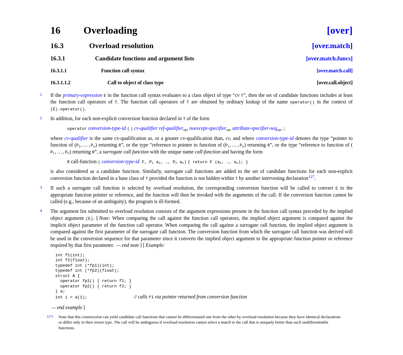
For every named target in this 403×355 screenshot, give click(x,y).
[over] (340, 30)
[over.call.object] (335, 82)
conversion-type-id (107, 128)
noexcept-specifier (209, 128)
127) (50, 316)
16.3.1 (57, 59)
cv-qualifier (147, 128)
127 (311, 176)
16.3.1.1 (58, 70)
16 (55, 30)
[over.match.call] (335, 70)
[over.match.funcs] (329, 59)
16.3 (57, 45)
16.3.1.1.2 (60, 82)
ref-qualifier (173, 128)
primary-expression (82, 95)
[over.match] (332, 45)
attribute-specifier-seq (256, 128)
